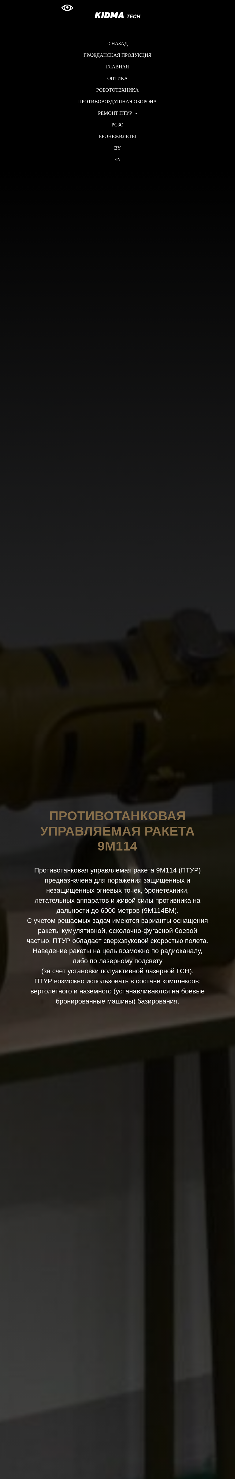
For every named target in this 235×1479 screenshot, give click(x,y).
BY (117, 148)
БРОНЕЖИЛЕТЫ (117, 136)
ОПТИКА (117, 78)
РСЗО (117, 124)
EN (117, 159)
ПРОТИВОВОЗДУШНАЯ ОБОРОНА (117, 101)
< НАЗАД (117, 43)
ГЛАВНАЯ (117, 66)
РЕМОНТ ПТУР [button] (115, 113)
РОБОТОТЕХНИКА (117, 90)
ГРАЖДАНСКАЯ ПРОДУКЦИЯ (117, 55)
